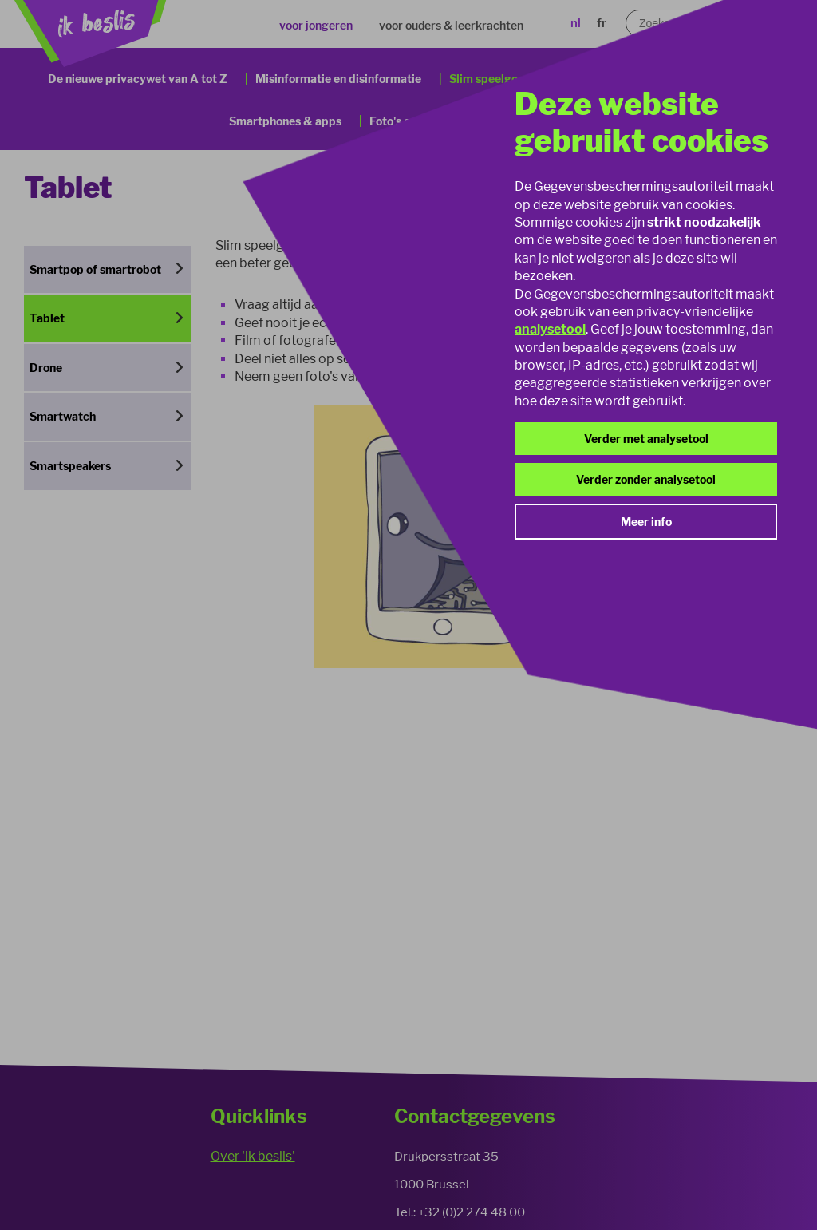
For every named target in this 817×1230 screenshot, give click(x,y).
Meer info (646, 521)
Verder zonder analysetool (646, 479)
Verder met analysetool (646, 438)
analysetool (550, 329)
